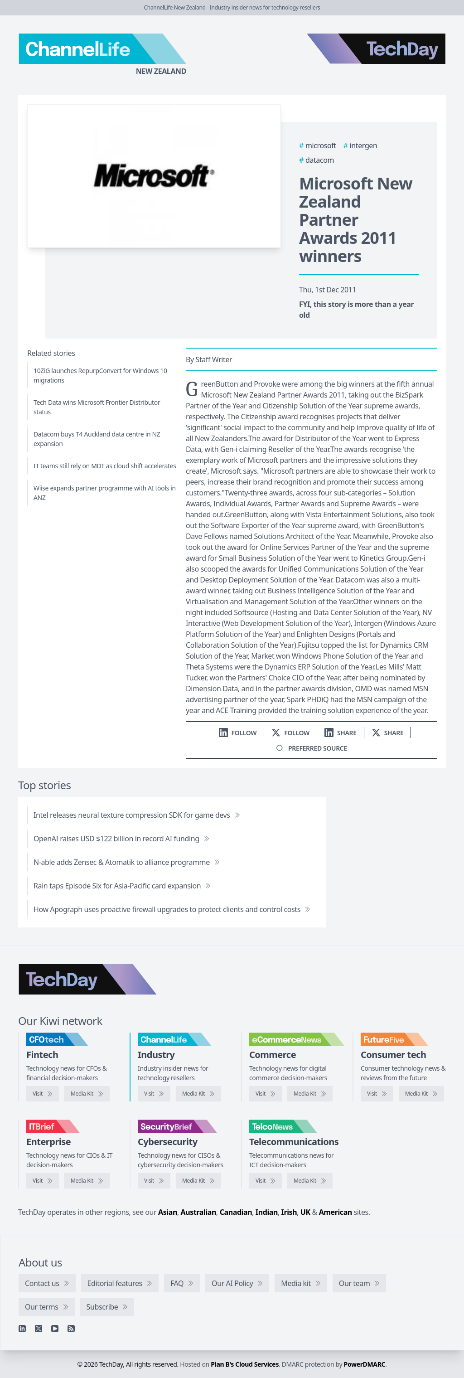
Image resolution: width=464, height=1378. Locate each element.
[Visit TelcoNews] (265, 1181)
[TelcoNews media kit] (310, 1181)
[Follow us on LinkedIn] (238, 733)
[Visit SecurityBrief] (154, 1181)
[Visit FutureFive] (377, 1093)
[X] (38, 1328)
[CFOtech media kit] (87, 1093)
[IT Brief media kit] (87, 1181)
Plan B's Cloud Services (245, 1364)
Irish (289, 1212)
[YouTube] (54, 1328)
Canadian (236, 1212)
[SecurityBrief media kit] (198, 1181)
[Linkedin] (22, 1328)
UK (305, 1212)
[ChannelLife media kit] (198, 1093)
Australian (198, 1212)
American (335, 1212)
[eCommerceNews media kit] (310, 1093)
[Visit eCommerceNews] (265, 1093)
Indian (267, 1212)
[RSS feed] (71, 1328)
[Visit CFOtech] (42, 1093)
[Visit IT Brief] (42, 1181)
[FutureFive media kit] (421, 1093)
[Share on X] (387, 733)
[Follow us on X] (290, 733)
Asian (167, 1212)
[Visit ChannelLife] (154, 1093)
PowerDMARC (365, 1364)
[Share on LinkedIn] (340, 733)
